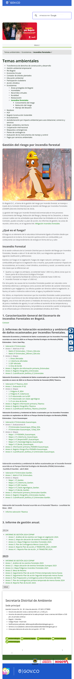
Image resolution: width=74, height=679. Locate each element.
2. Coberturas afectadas (18, 361)
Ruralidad (15, 95)
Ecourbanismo (12, 117)
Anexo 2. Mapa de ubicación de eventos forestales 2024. (31, 539)
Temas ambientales (12, 52)
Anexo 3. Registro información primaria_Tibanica (25, 404)
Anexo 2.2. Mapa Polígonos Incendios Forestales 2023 (27, 568)
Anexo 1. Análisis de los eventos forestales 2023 (24, 563)
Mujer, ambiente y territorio (18, 125)
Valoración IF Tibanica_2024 (17, 384)
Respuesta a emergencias (17, 130)
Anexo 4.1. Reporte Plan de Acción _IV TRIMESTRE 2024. (31, 549)
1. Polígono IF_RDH (16, 391)
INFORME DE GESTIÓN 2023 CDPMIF (20, 560)
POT (8, 112)
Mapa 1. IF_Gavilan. (16, 480)
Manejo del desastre (23, 107)
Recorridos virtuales (19, 93)
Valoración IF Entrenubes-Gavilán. (19, 473)
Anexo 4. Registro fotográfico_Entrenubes (22, 371)
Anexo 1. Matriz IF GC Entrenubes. (19, 475)
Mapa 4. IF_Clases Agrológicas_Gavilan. (24, 487)
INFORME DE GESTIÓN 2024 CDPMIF (20, 534)
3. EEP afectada (15, 363)
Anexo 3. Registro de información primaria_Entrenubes (27, 368)
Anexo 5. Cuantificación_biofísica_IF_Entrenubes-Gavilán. (28, 497)
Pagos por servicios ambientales (19, 137)
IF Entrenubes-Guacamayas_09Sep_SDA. (24, 427)
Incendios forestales (42, 52)
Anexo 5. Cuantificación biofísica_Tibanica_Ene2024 (26, 408)
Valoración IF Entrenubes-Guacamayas (21, 422)
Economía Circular (14, 73)
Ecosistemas (26, 52)
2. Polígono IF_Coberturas (19, 394)
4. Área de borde (15, 366)
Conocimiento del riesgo (25, 103)
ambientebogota (13, 642)
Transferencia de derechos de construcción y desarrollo (29, 65)
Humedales (15, 90)
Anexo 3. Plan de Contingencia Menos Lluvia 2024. (29, 544)
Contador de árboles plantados (19, 75)
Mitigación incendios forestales (47, 223)
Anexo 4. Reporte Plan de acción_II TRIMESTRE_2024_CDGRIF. (33, 547)
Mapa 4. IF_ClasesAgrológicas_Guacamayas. (26, 442)
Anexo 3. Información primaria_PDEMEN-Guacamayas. (27, 447)
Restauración (16, 98)
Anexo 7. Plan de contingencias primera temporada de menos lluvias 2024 (35, 580)
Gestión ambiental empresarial (19, 68)
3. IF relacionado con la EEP (19, 396)
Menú (37, 45)
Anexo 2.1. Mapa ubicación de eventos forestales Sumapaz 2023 (31, 565)
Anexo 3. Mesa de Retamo (16, 570)
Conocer (5, 322)
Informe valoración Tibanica (17, 512)
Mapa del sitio (17, 653)
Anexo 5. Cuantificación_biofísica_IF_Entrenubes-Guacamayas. (30, 452)
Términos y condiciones (14, 650)
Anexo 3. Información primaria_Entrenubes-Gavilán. (26, 492)
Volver (5, 587)
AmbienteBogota (13, 638)
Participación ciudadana (16, 80)
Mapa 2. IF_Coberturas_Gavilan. (21, 482)
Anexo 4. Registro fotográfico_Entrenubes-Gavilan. (25, 495)
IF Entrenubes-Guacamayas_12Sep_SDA (24, 429)
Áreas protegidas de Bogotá (22, 88)
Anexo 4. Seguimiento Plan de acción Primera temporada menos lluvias (34, 573)
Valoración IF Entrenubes (15, 346)
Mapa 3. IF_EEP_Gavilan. (18, 485)
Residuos (10, 110)
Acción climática (13, 83)
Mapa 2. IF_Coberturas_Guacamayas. (23, 437)
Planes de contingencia (16, 132)
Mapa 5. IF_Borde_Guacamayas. (21, 444)
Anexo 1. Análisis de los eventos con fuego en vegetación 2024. (34, 537)
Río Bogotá (11, 70)
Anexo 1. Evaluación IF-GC (16, 386)
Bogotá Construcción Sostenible (19, 115)
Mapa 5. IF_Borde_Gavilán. (19, 490)
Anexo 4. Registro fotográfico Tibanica (21, 406)
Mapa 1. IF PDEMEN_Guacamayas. (22, 434)
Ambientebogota (44, 638)
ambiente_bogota (28, 638)
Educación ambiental (15, 78)
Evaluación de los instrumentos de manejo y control (27, 135)
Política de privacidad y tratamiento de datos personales (42, 650)
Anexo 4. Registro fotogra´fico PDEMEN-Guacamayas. (27, 449)
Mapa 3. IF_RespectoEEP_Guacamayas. (24, 439)
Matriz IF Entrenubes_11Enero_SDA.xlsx (24, 351)
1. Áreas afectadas (16, 358)
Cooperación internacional (17, 127)
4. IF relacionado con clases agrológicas (24, 399)
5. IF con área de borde (18, 401)
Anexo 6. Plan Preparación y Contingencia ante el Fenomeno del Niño (33, 578)
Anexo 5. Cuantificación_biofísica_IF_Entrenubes (24, 373)
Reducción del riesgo (23, 105)
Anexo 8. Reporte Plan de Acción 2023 (21, 583)
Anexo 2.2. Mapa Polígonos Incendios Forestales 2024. (30, 542)
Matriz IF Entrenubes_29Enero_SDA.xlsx (24, 353)
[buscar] (51, 15)
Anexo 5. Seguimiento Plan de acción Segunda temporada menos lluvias (34, 575)
